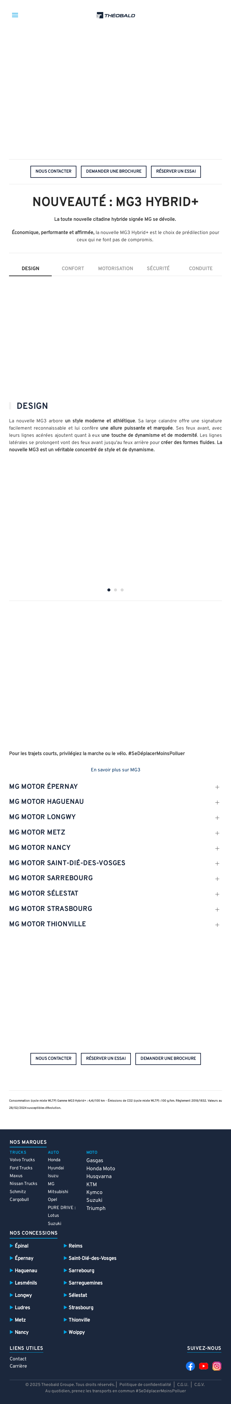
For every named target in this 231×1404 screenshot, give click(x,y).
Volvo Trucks (22, 1160)
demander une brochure (113, 171)
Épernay (24, 1258)
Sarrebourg (81, 1271)
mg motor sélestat (44, 894)
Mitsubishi (58, 1192)
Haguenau (26, 1271)
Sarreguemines (86, 1283)
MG (51, 1184)
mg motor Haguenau (46, 802)
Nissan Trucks (23, 1184)
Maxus (16, 1176)
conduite (201, 269)
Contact (18, 1359)
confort (73, 269)
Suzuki (54, 1224)
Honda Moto (100, 1168)
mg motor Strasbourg (50, 909)
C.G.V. (199, 1384)
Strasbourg (81, 1308)
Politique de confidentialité (145, 1384)
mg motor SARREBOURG (51, 879)
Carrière (18, 1366)
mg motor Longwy (42, 817)
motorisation (115, 269)
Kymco (94, 1192)
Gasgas (94, 1160)
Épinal (21, 1246)
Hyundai (56, 1168)
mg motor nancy (40, 848)
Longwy (23, 1295)
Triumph (96, 1208)
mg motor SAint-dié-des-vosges (67, 863)
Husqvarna (99, 1176)
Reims (75, 1246)
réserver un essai (176, 171)
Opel (52, 1200)
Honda (54, 1160)
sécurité (158, 269)
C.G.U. (182, 1384)
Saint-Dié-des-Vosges (92, 1258)
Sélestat (78, 1295)
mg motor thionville (47, 925)
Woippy (77, 1332)
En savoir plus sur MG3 (115, 770)
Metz (20, 1320)
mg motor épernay (43, 787)
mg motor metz (37, 833)
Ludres (22, 1308)
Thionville (79, 1320)
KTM (91, 1184)
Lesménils (26, 1283)
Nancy (22, 1332)
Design (30, 269)
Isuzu (53, 1176)
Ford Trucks (21, 1168)
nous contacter (53, 171)
